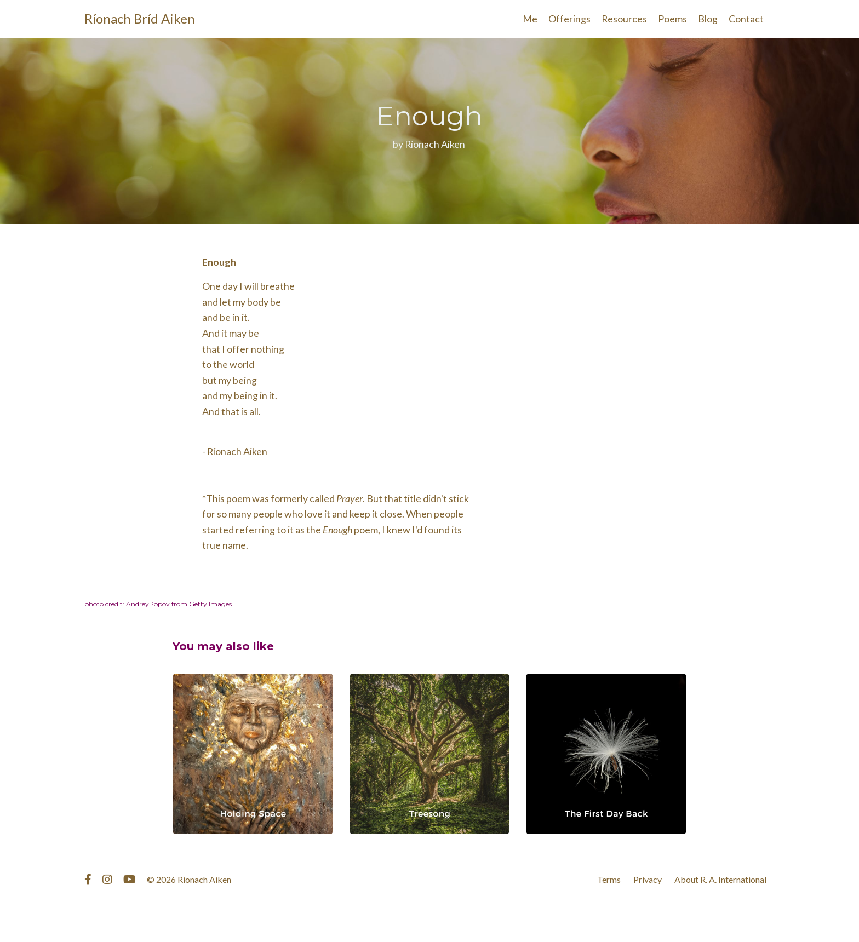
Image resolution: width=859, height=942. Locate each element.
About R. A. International (720, 881)
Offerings (569, 19)
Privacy (647, 881)
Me (529, 19)
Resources (624, 19)
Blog (708, 19)
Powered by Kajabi (743, 913)
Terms (609, 881)
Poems (672, 19)
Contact (746, 19)
